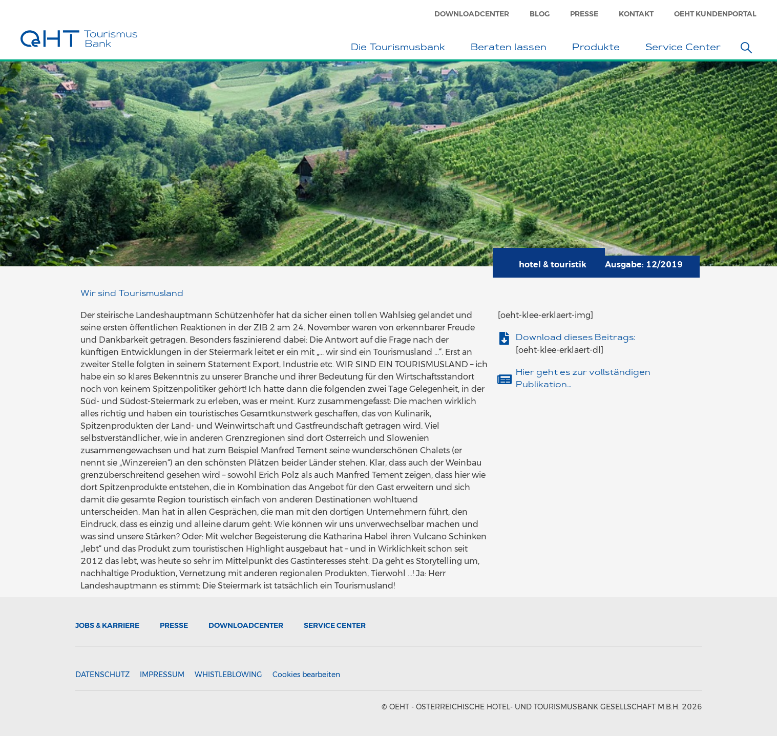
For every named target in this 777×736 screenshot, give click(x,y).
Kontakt (636, 13)
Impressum (162, 674)
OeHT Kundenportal (715, 13)
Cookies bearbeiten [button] (306, 674)
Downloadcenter (471, 13)
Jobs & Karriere (107, 625)
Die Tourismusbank (400, 49)
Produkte (598, 49)
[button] (746, 47)
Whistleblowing (228, 674)
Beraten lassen (511, 49)
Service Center (685, 49)
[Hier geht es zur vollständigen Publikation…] (504, 379)
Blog (540, 13)
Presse (584, 13)
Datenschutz (102, 674)
